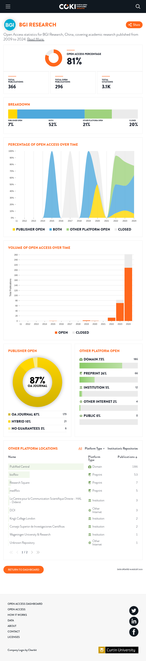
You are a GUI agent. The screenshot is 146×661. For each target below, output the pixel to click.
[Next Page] (32, 552)
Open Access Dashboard (25, 604)
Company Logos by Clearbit (22, 650)
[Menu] (8, 6)
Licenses (14, 637)
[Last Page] (38, 552)
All (80, 448)
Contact (14, 631)
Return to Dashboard (23, 570)
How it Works (17, 615)
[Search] (138, 6)
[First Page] (11, 552)
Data (11, 620)
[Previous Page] (17, 552)
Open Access (16, 609)
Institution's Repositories (123, 448)
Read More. (35, 39)
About (12, 626)
